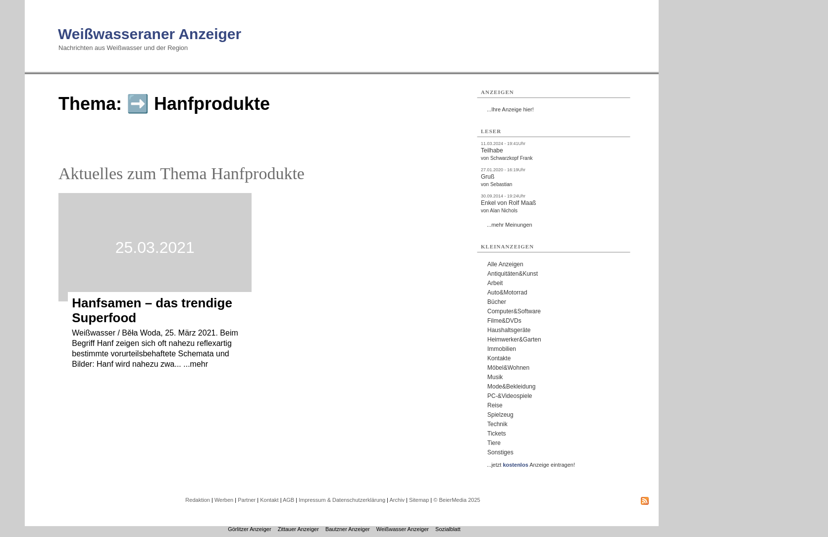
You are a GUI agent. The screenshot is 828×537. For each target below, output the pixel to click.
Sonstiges (500, 452)
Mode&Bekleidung (511, 386)
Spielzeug (500, 414)
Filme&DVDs (504, 320)
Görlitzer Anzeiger (249, 529)
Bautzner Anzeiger (347, 529)
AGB (288, 500)
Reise (495, 405)
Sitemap (419, 500)
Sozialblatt (448, 529)
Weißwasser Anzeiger (402, 529)
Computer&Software (514, 311)
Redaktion (197, 500)
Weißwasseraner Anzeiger (149, 34)
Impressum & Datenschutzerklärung (342, 500)
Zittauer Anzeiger (298, 529)
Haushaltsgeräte (508, 330)
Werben (223, 500)
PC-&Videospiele (509, 395)
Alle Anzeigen (505, 264)
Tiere (494, 442)
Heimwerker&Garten (514, 339)
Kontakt (269, 500)
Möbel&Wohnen (508, 367)
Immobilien (501, 348)
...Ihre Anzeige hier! (510, 109)
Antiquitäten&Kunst (512, 273)
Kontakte (499, 358)
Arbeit (495, 283)
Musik (495, 377)
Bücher (496, 301)
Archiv (397, 500)
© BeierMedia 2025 (456, 500)
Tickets (496, 433)
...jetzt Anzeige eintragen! (531, 464)
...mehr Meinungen (509, 224)
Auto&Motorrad (507, 292)
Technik (497, 424)
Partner (247, 500)
